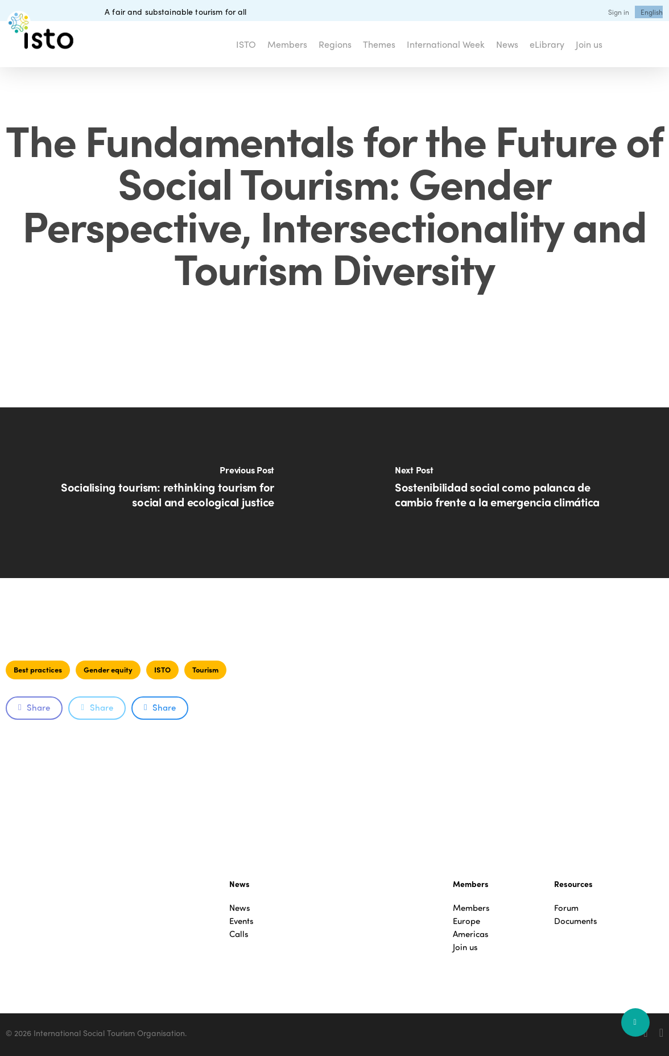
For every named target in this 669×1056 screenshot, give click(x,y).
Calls (239, 934)
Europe (466, 921)
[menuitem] (652, 12)
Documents (575, 921)
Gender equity (108, 669)
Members (471, 908)
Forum (566, 908)
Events (241, 921)
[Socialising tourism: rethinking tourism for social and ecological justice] (167, 492)
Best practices (38, 669)
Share (34, 707)
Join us (465, 947)
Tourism (205, 669)
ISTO (162, 669)
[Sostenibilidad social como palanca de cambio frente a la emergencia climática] (501, 492)
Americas (471, 934)
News (239, 908)
